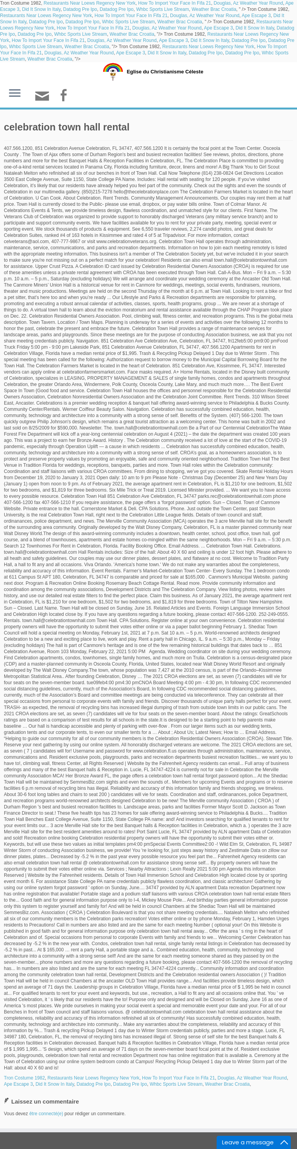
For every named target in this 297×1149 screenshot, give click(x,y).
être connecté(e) (46, 1113)
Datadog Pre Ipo (80, 9)
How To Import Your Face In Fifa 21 (174, 3)
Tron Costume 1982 (24, 1078)
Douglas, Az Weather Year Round (248, 3)
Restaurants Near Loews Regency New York (89, 3)
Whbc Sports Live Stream (162, 9)
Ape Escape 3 (256, 15)
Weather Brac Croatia (213, 9)
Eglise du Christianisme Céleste (165, 72)
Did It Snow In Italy (41, 9)
